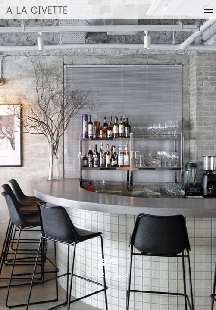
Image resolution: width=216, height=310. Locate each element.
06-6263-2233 (108, 274)
